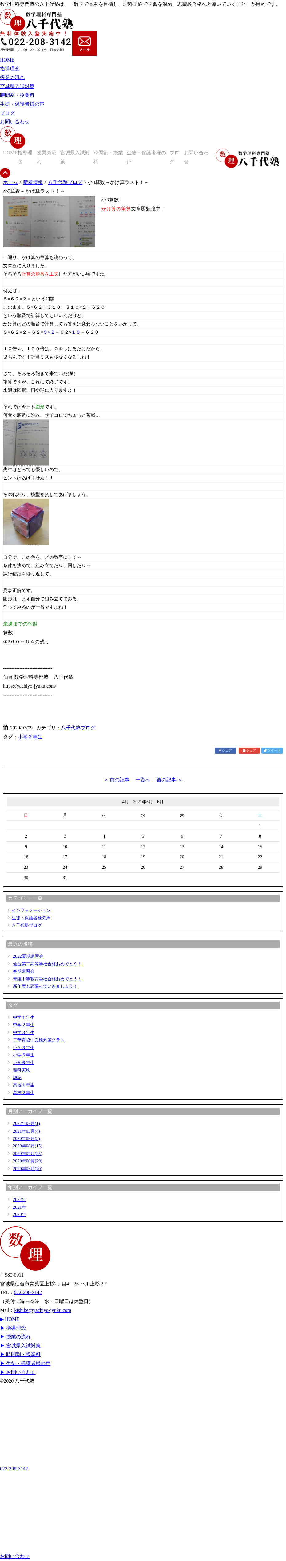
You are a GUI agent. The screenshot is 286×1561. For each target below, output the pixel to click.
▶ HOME (9, 1319)
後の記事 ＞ (169, 779)
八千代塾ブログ (65, 182)
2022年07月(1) (26, 1123)
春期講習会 (23, 971)
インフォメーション (31, 910)
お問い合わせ (15, 121)
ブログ (7, 113)
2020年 (19, 1214)
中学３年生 (23, 1032)
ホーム (10, 182)
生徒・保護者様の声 (22, 104)
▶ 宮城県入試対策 (20, 1345)
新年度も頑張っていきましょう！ (45, 986)
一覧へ (143, 779)
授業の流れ (12, 77)
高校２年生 (23, 1092)
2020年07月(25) (27, 1153)
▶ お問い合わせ (18, 1372)
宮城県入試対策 (17, 86)
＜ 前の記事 (116, 779)
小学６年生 (23, 1062)
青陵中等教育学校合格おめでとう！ (47, 978)
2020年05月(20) (27, 1168)
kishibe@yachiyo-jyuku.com (42, 1310)
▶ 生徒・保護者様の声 (25, 1363)
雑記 (17, 1077)
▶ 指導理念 (13, 1328)
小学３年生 (30, 736)
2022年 (19, 1199)
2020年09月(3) (26, 1138)
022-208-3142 (28, 1292)
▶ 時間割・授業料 (20, 1354)
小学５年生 (23, 1054)
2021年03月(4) (26, 1131)
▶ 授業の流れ (15, 1336)
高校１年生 (23, 1084)
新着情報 (33, 182)
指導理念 (10, 68)
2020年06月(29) (27, 1160)
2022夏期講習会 (28, 956)
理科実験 (21, 1069)
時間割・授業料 (17, 95)
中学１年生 (23, 1017)
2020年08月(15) (27, 1145)
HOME (7, 59)
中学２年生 (23, 1024)
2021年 (19, 1207)
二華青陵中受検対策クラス (39, 1039)
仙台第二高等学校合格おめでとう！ (47, 963)
